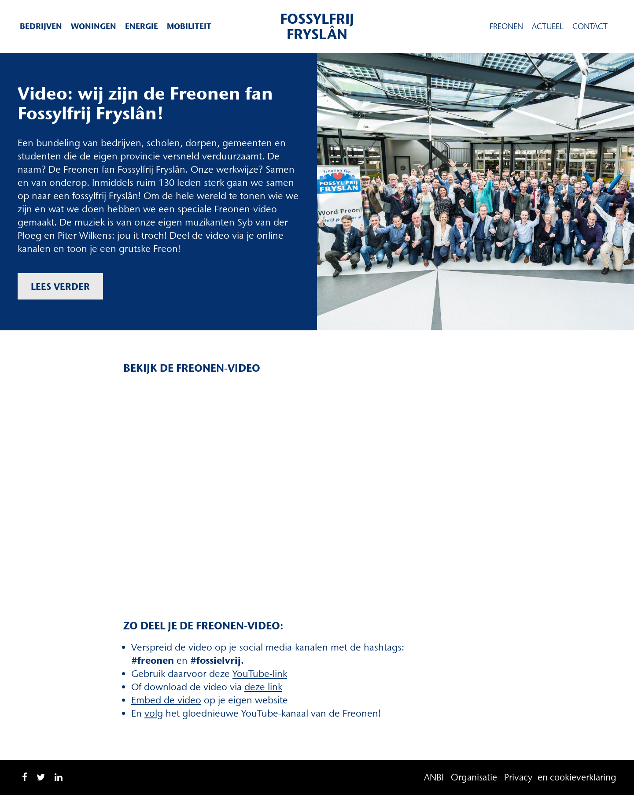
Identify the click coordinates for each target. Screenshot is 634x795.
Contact (590, 26)
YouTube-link (259, 674)
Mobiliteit (189, 26)
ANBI (434, 777)
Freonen (506, 26)
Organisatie (474, 777)
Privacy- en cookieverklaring (560, 777)
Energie (141, 26)
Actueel (548, 26)
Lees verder (60, 286)
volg (153, 713)
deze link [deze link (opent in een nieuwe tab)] (263, 687)
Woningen (93, 26)
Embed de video (166, 700)
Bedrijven (41, 26)
